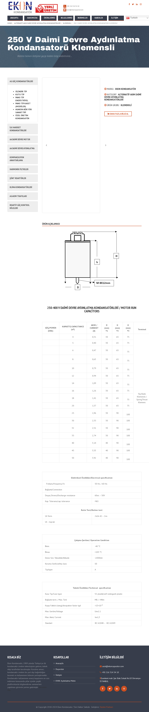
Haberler (98, 18)
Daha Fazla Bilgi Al (118, 114)
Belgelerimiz (66, 18)
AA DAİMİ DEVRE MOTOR (20, 139)
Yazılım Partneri (106, 707)
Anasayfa (14, 18)
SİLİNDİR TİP (21, 91)
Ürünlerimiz (49, 18)
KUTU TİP (19, 94)
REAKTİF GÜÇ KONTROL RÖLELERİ (19, 206)
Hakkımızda (32, 18)
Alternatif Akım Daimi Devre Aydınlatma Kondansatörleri (37, 23)
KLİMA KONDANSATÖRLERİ (21, 187)
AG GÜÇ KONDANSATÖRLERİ (21, 81)
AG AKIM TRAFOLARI (18, 196)
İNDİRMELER (82, 18)
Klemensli (67, 23)
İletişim (114, 18)
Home (9, 23)
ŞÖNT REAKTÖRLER (18, 178)
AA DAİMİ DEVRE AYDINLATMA (22, 148)
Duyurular (60, 669)
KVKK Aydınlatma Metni (65, 681)
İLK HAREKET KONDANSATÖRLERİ (18, 129)
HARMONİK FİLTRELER (19, 169)
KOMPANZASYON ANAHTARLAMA (17, 159)
